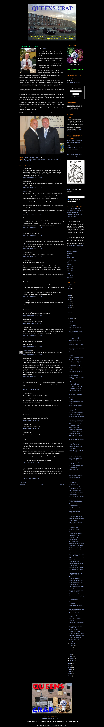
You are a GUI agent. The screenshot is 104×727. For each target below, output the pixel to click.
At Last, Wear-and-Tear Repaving (74, 140)
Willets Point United (71, 216)
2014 (69, 310)
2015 (69, 307)
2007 (69, 673)
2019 (69, 299)
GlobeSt (68, 262)
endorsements (43, 159)
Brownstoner (70, 253)
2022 (69, 293)
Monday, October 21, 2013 (31, 478)
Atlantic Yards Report (72, 251)
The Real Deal (70, 275)
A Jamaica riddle (73, 494)
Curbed (68, 255)
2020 (69, 297)
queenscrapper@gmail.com (52, 718)
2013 (69, 312)
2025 (69, 286)
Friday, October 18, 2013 (31, 389)
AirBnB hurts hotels (73, 541)
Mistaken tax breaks (74, 351)
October (72, 318)
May (71, 652)
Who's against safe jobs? (75, 361)
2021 (69, 295)
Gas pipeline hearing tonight (75, 475)
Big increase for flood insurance (76, 381)
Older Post (61, 484)
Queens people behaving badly (76, 596)
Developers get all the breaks (76, 545)
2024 (69, 288)
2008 (69, 671)
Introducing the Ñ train (74, 454)
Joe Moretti (25, 191)
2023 (69, 291)
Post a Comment (23, 482)
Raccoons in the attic (74, 612)
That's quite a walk (73, 484)
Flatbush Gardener (71, 259)
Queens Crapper (29, 157)
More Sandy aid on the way (75, 359)
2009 (69, 669)
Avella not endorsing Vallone (76, 547)
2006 (69, 675)
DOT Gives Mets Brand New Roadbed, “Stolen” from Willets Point (74, 144)
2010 (69, 667)
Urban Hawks (70, 277)
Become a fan (70, 189)
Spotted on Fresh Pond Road (76, 549)
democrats (27, 159)
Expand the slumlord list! (75, 552)
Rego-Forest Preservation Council (75, 210)
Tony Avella (27, 160)
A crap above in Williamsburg (76, 593)
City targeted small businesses (76, 633)
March (71, 656)
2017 (69, 303)
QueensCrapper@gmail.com (73, 82)
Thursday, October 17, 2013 (32, 177)
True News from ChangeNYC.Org (74, 214)
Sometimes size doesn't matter (76, 543)
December (72, 314)
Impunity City (70, 264)
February (72, 658)
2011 (69, 665)
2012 (69, 663)
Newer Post (22, 484)
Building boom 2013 (74, 529)
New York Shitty (70, 266)
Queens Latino (70, 270)
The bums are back (73, 375)
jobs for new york (53, 159)
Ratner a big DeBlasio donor (75, 357)
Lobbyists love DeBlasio (74, 433)
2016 (69, 305)
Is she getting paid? (73, 539)
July (71, 647)
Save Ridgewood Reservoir (73, 212)
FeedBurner (78, 96)
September (72, 643)
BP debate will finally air (74, 427)
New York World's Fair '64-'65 (73, 208)
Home (42, 484)
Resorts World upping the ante (76, 567)
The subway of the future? (75, 456)
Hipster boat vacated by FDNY (76, 580)
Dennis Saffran (34, 159)
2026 (69, 284)
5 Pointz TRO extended (74, 335)
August (71, 645)
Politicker (44, 48)
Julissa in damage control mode (76, 557)
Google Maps (72, 245)
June (71, 650)
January (72, 660)
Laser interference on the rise (76, 473)
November (72, 316)
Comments (25, 284)
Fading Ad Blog (70, 257)
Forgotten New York (71, 260)
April (71, 654)
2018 (69, 301)
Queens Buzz (70, 268)
